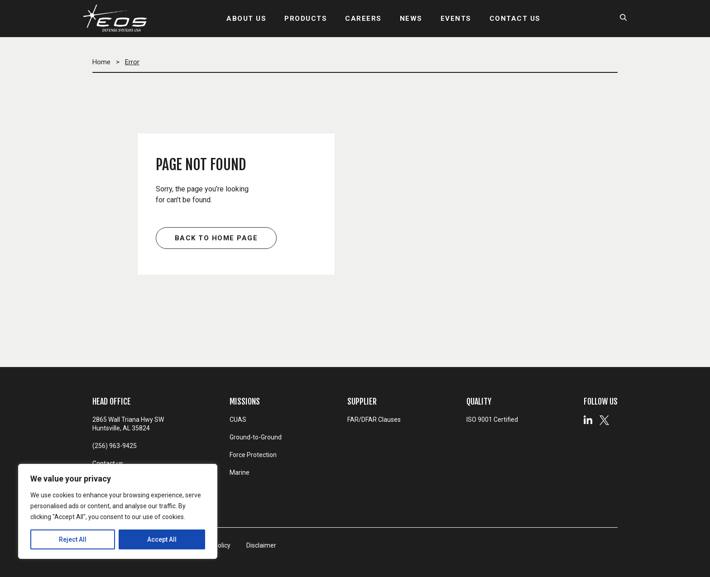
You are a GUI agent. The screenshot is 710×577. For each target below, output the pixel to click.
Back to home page (216, 238)
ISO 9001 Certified (492, 419)
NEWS (411, 18)
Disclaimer (261, 545)
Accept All (162, 539)
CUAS (238, 419)
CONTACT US (515, 18)
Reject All (72, 539)
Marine (239, 472)
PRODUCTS (305, 18)
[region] (117, 511)
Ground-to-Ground (256, 437)
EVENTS (456, 18)
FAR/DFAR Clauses (374, 419)
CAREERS (363, 18)
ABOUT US (246, 18)
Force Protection (253, 454)
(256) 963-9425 (114, 445)
